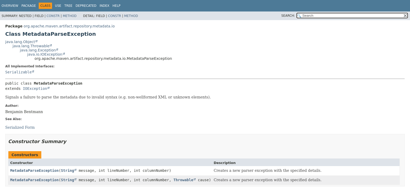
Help (116, 6)
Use (58, 6)
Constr (53, 16)
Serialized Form (20, 127)
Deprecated (86, 6)
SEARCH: (288, 15)
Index (105, 6)
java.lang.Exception (38, 50)
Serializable (18, 72)
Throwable (183, 180)
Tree (68, 6)
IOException (35, 88)
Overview (10, 6)
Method (70, 16)
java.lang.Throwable (31, 46)
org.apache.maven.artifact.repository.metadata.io (69, 26)
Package (28, 6)
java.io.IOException (44, 54)
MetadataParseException (34, 170)
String (67, 170)
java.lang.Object (20, 42)
